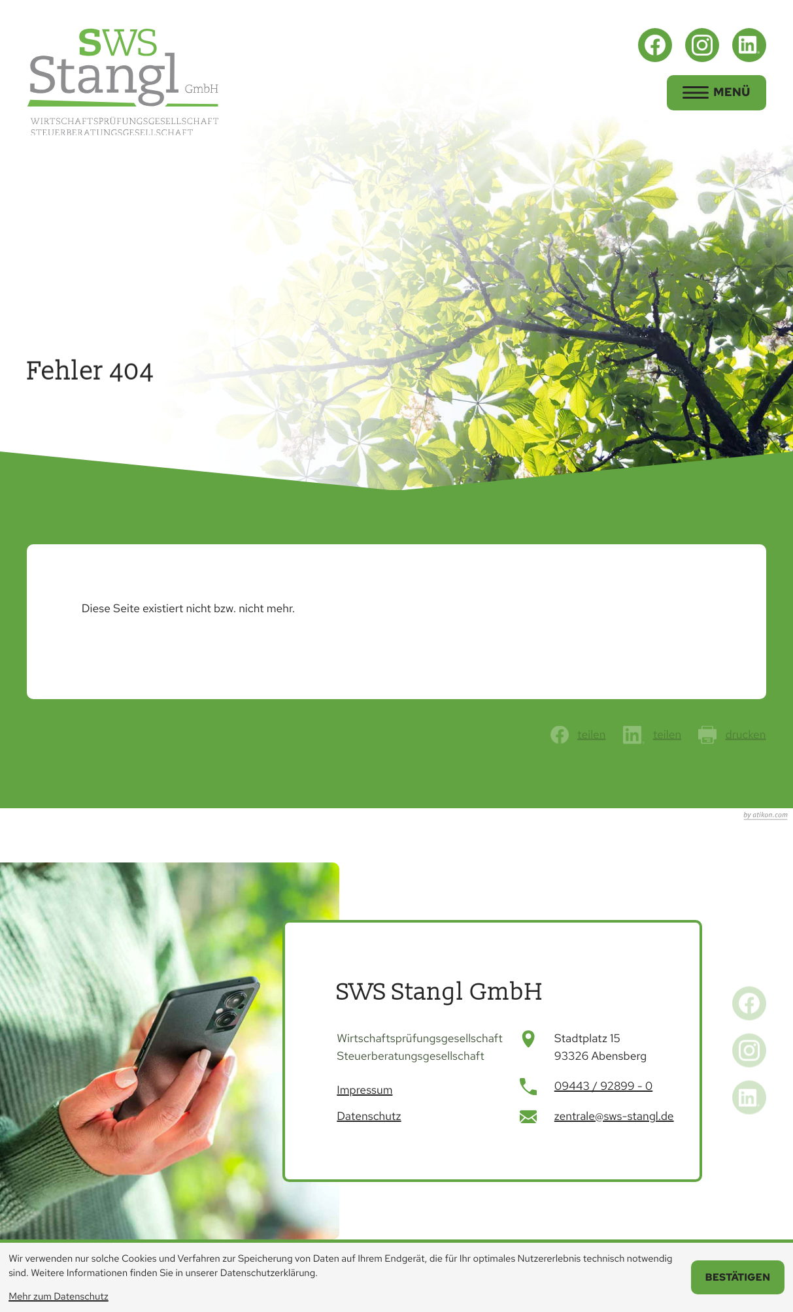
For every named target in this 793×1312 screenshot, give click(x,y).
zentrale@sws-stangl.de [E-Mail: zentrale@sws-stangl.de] (614, 1116)
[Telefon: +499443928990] (603, 1086)
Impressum (364, 1090)
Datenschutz (369, 1116)
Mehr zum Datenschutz (58, 1296)
